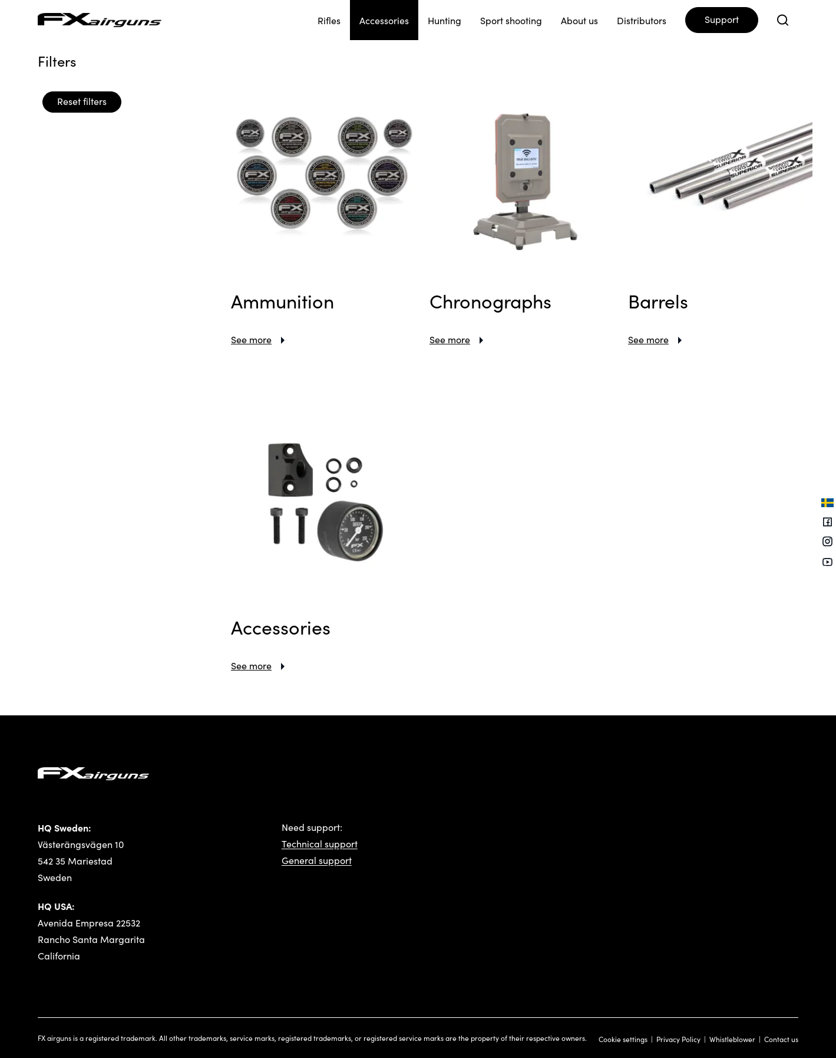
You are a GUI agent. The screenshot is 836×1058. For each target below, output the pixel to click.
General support (317, 860)
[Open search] (783, 20)
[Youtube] (827, 562)
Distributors (641, 20)
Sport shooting (511, 20)
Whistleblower (732, 1039)
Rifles (329, 20)
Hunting (444, 20)
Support (722, 19)
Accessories (384, 20)
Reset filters (82, 101)
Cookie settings (623, 1039)
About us (579, 20)
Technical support (320, 843)
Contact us (781, 1039)
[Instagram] (827, 543)
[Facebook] (827, 523)
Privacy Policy (678, 1039)
